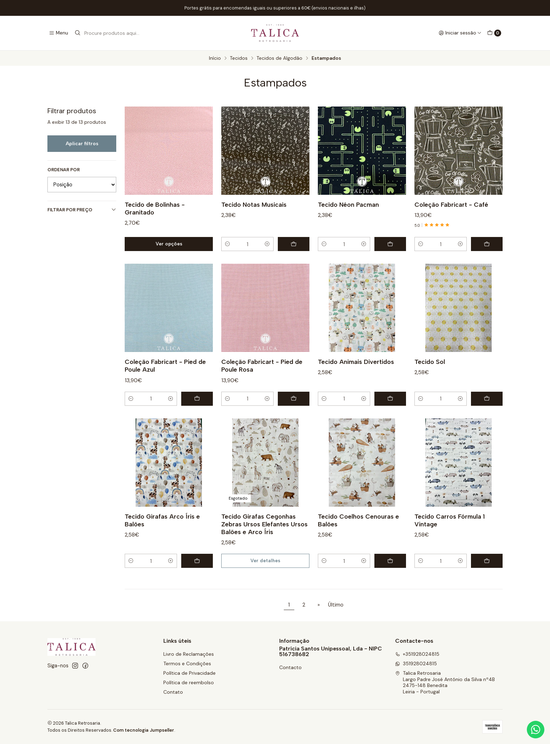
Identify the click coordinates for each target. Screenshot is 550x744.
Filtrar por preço (81, 210)
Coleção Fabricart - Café (451, 204)
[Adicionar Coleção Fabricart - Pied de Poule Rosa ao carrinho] (293, 423)
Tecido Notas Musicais (254, 204)
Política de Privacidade (189, 673)
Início (215, 58)
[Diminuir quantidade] (228, 244)
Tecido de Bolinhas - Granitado (155, 208)
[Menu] (58, 33)
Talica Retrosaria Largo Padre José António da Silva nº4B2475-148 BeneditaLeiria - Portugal (445, 682)
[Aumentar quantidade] (267, 244)
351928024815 (416, 663)
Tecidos (239, 58)
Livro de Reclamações (188, 654)
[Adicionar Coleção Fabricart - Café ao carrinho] (487, 244)
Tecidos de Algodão (279, 58)
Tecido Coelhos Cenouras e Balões (358, 544)
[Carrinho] (494, 33)
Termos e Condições (187, 663)
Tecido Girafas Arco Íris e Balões (162, 544)
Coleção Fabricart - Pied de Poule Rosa (261, 389)
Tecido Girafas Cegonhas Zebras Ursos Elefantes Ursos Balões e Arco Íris (264, 548)
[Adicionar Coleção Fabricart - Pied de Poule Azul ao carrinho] (197, 423)
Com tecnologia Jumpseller (143, 730)
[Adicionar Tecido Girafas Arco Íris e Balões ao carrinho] (197, 585)
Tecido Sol (429, 386)
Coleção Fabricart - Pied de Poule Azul (165, 389)
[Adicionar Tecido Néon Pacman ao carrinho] (390, 244)
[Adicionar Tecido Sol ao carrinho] (487, 423)
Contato (173, 692)
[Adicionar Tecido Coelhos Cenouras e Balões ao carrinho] (390, 585)
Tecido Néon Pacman (348, 204)
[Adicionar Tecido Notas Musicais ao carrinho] (293, 244)
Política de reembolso (188, 682)
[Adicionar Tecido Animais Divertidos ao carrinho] (390, 423)
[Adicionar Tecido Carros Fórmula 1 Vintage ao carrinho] (487, 585)
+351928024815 (417, 654)
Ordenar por (63, 170)
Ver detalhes (265, 585)
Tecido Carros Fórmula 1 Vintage (449, 544)
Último (335, 605)
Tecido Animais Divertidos (356, 386)
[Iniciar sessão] (460, 33)
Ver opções (169, 243)
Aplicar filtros (82, 143)
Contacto (290, 667)
